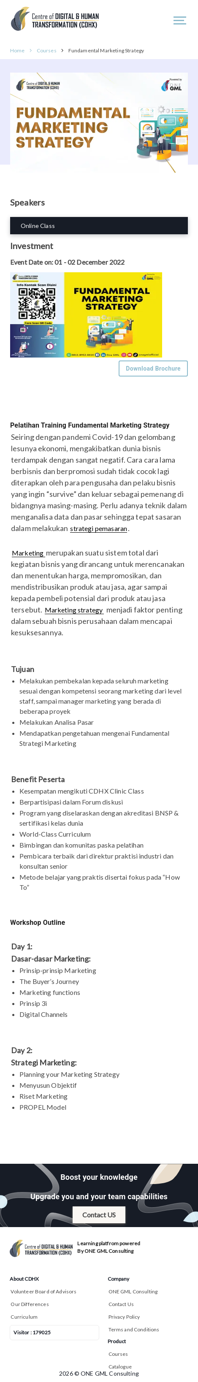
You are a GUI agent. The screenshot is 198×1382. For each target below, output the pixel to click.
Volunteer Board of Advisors (43, 1291)
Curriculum (24, 1317)
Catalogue (120, 1366)
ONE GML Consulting (133, 1291)
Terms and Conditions (134, 1329)
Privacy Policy (124, 1317)
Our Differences (30, 1304)
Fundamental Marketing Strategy (106, 50)
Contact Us (121, 1304)
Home (17, 50)
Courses (47, 50)
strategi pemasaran (98, 528)
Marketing (28, 553)
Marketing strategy (74, 610)
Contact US (99, 1215)
